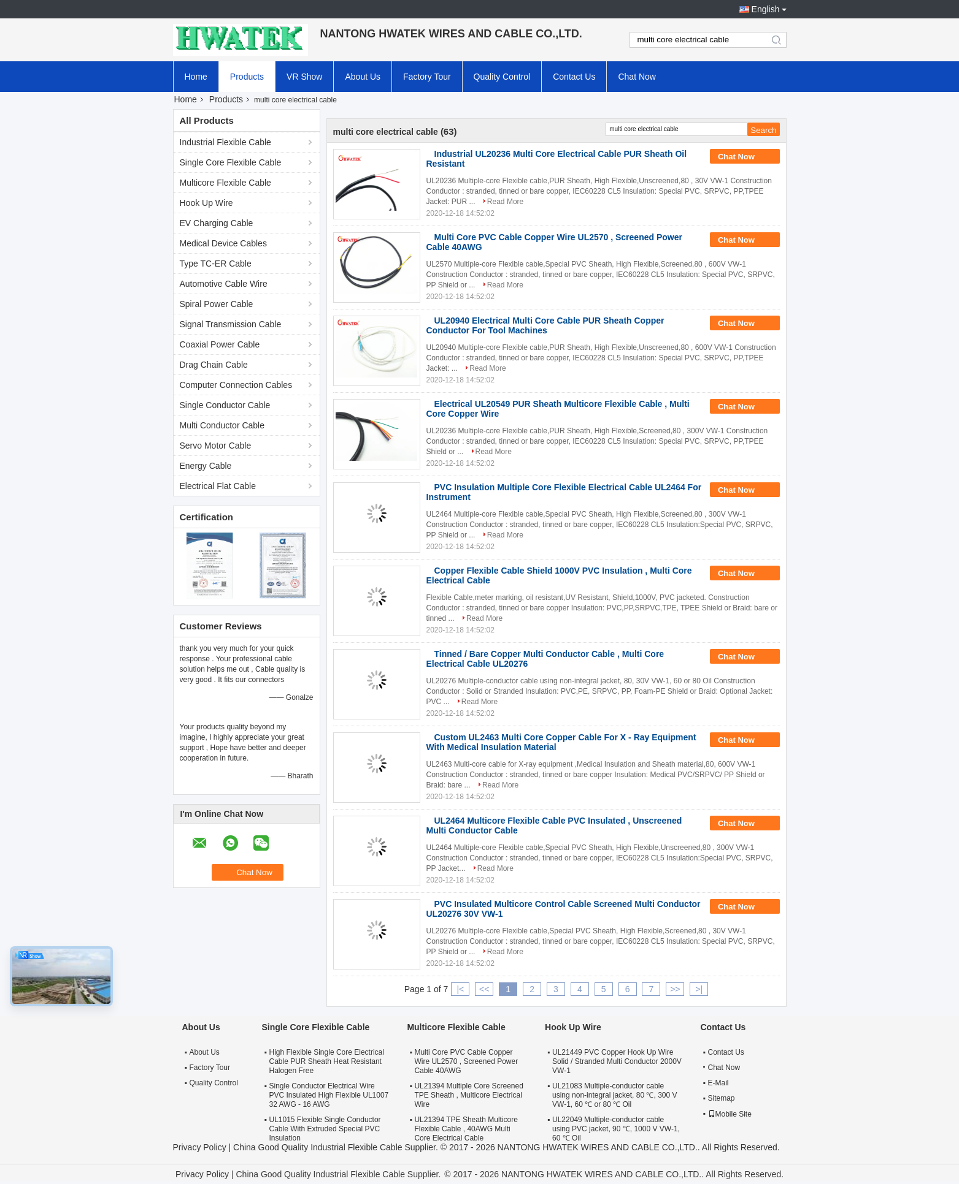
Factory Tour (427, 77)
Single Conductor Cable (225, 405)
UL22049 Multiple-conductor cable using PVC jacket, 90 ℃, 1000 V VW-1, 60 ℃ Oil (616, 1128)
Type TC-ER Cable (216, 263)
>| (699, 989)
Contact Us (574, 77)
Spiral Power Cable (216, 304)
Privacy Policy (199, 1147)
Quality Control (502, 77)
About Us (362, 77)
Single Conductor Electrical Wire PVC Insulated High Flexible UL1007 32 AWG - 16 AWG (329, 1095)
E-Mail (718, 1083)
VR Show (304, 77)
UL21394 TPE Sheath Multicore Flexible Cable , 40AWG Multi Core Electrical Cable (466, 1128)
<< (484, 989)
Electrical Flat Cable (218, 486)
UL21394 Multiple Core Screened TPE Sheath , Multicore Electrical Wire (468, 1095)
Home (196, 77)
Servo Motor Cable (216, 445)
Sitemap (721, 1098)
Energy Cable (206, 466)
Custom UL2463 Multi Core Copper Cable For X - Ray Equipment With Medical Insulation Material (561, 742)
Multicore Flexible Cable (225, 183)
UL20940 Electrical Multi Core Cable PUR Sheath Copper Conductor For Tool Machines (545, 325)
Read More (505, 201)
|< (460, 989)
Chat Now (636, 77)
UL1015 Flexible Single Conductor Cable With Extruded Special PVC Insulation (325, 1128)
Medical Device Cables (223, 243)
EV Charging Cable (216, 223)
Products (247, 77)
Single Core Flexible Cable (231, 162)
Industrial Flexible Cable (225, 142)
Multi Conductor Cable (222, 425)
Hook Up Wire (206, 203)
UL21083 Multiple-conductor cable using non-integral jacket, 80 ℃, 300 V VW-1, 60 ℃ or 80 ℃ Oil (614, 1095)
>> (675, 989)
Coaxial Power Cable (220, 344)
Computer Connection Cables (236, 385)
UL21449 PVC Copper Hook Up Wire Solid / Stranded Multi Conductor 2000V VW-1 (617, 1061)
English (766, 9)
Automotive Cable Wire (224, 284)
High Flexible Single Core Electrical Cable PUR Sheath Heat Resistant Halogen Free (326, 1061)
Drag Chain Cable (214, 365)
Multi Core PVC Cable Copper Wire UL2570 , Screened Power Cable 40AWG (466, 1061)
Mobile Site (730, 1114)
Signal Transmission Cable (231, 324)
